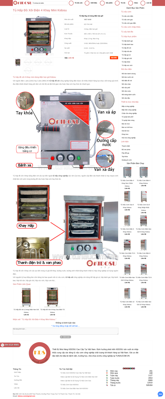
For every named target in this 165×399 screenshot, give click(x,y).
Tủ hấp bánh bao (127, 44)
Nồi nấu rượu (126, 91)
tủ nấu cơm (60, 277)
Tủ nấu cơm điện (127, 16)
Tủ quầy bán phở (127, 117)
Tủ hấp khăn (126, 62)
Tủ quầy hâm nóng (128, 120)
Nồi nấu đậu (126, 98)
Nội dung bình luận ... (65, 331)
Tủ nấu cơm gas (127, 19)
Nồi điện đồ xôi (127, 80)
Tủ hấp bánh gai (127, 41)
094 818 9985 (12, 344)
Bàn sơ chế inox (127, 127)
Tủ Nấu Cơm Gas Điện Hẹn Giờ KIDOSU (74, 388)
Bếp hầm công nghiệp (129, 110)
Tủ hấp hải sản (127, 51)
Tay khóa (125, 156)
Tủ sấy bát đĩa (127, 32)
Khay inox (125, 134)
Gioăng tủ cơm (127, 160)
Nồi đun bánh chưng (129, 73)
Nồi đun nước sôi (127, 77)
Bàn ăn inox (126, 124)
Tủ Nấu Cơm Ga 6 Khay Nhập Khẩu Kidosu (143, 207)
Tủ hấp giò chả (127, 58)
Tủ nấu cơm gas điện (129, 23)
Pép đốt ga (125, 153)
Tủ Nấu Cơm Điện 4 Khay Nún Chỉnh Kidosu (127, 183)
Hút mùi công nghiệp (129, 138)
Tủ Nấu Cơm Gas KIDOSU (69, 384)
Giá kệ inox (125, 131)
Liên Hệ (127, 188)
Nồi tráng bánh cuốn (129, 94)
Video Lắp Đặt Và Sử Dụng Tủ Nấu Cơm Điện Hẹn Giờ (78, 377)
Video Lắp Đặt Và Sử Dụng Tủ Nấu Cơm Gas (75, 381)
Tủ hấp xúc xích (127, 65)
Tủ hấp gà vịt (126, 55)
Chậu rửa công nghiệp (129, 113)
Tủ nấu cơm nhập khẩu (130, 27)
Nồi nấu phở (126, 87)
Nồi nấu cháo (126, 84)
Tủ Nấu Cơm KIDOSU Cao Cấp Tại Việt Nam (75, 373)
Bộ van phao (126, 149)
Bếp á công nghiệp (128, 106)
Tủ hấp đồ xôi (126, 48)
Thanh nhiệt (126, 146)
